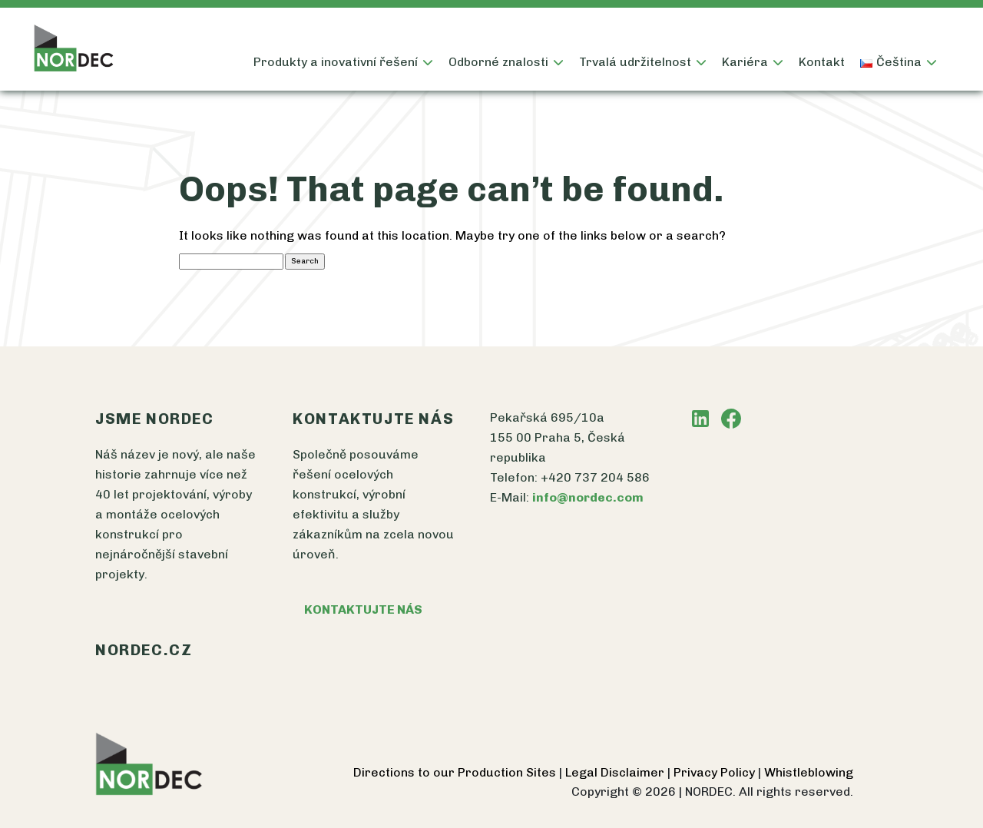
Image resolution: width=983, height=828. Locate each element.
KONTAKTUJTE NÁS (363, 609)
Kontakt (822, 62)
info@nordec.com (588, 497)
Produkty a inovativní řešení (335, 62)
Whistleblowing (808, 772)
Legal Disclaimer (616, 772)
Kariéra (745, 62)
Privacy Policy (716, 772)
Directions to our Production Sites (456, 772)
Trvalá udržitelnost (635, 62)
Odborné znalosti (498, 62)
